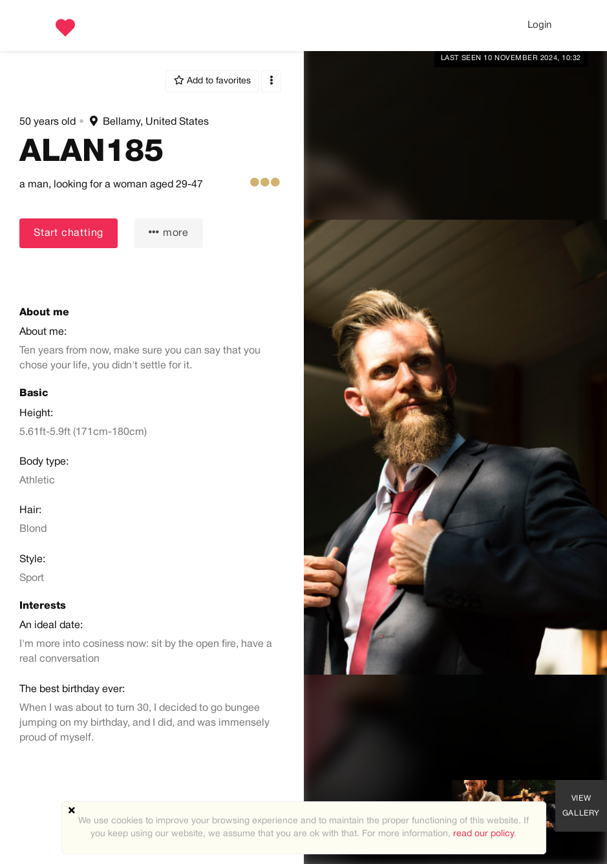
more (169, 232)
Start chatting (68, 233)
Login (539, 25)
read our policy (483, 834)
